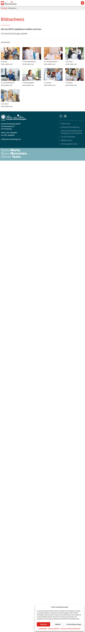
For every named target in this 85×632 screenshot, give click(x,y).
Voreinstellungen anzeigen (73, 624)
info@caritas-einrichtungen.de (11, 139)
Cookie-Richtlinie (43, 628)
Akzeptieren (43, 624)
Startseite (4, 8)
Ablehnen (57, 624)
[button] (82, 3)
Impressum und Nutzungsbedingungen (70, 628)
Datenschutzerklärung (53, 628)
